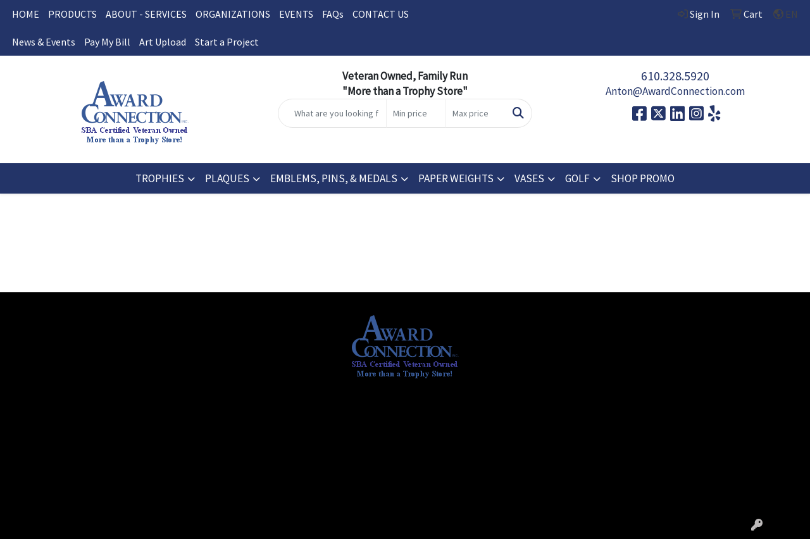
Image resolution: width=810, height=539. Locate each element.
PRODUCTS (72, 14)
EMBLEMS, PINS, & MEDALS (333, 178)
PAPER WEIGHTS (456, 178)
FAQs (333, 14)
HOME (25, 14)
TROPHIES (159, 178)
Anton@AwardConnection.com (675, 91)
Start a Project (227, 41)
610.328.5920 (675, 76)
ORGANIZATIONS (233, 14)
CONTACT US (380, 14)
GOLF (577, 178)
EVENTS (296, 14)
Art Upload (162, 41)
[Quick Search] (332, 113)
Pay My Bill (107, 41)
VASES (529, 178)
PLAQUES (227, 178)
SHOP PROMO (643, 178)
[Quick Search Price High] (476, 113)
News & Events (43, 41)
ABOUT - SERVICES (146, 14)
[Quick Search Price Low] (416, 113)
